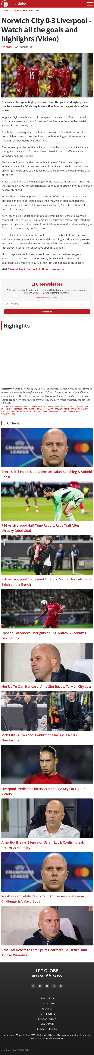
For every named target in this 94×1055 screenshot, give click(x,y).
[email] (47, 303)
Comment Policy (47, 1028)
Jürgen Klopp (20, 409)
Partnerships (47, 1013)
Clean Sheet (53, 406)
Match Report (55, 409)
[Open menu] (90, 3)
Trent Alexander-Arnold (74, 411)
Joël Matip (6, 409)
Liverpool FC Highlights (21, 10)
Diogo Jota (66, 406)
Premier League (32, 411)
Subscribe (47, 312)
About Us (47, 1008)
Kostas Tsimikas (37, 409)
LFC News (11, 423)
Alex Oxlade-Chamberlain (14, 406)
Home (5, 10)
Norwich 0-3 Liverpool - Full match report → (37, 269)
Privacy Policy (47, 1018)
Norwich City (15, 411)
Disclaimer (47, 1023)
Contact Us (47, 1003)
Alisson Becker (37, 406)
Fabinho (78, 406)
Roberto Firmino (50, 411)
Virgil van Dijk (8, 414)
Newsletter (47, 998)
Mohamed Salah (72, 409)
